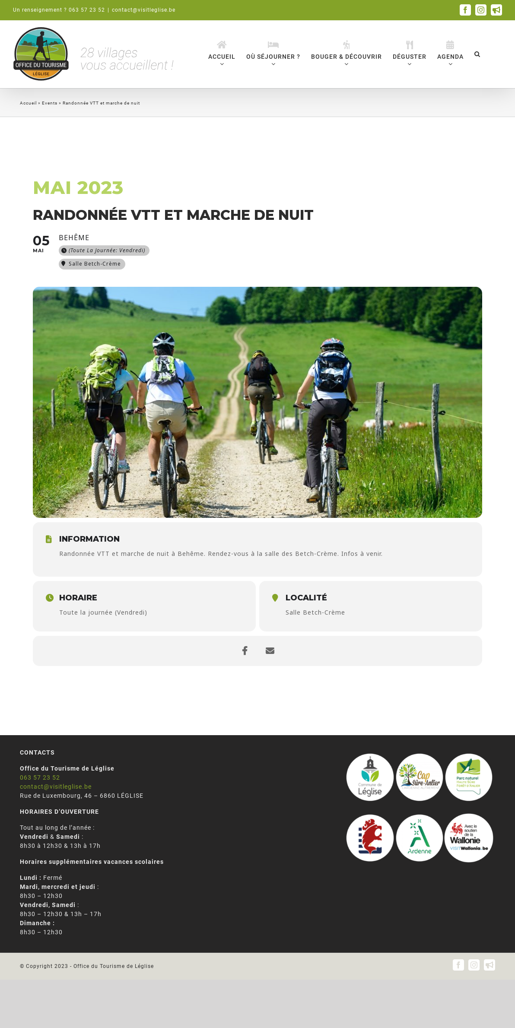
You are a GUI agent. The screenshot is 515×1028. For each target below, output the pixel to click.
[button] (477, 54)
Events (49, 103)
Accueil (28, 103)
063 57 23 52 (40, 777)
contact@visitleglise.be (143, 10)
